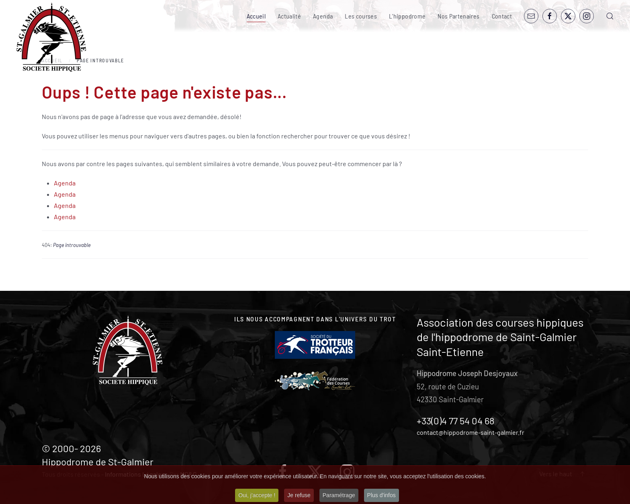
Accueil (256, 16)
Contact (502, 16)
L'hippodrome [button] (407, 16)
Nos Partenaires (458, 16)
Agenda (323, 16)
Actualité (289, 16)
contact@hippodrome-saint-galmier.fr (470, 432)
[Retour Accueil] (51, 37)
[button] (610, 16)
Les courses (361, 16)
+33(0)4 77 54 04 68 (456, 420)
